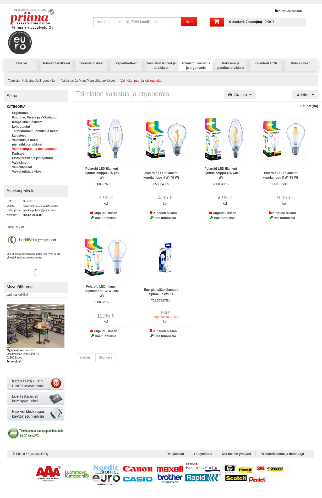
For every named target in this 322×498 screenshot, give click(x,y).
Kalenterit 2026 (265, 63)
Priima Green (300, 63)
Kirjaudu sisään (290, 11)
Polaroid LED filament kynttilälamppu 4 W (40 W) (221, 173)
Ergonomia (20, 113)
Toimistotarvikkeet (56, 63)
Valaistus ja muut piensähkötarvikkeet (27, 142)
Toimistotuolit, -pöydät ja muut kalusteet (35, 133)
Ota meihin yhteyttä (236, 454)
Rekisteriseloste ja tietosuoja (282, 454)
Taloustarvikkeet (91, 63)
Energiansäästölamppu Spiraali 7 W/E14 (161, 292)
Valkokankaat (22, 167)
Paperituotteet (126, 63)
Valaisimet (20, 162)
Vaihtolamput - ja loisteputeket (34, 149)
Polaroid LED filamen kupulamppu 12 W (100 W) (102, 291)
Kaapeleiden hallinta (27, 122)
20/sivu (238, 95)
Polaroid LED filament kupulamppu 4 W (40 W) (161, 175)
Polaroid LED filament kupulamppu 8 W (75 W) (280, 175)
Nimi (304, 95)
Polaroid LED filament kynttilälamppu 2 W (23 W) (102, 173)
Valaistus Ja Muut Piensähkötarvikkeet (88, 80)
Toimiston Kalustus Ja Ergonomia (31, 80)
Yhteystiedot (203, 454)
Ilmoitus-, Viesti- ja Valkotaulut (34, 117)
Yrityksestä (175, 454)
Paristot (18, 153)
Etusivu (21, 63)
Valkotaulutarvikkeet (27, 171)
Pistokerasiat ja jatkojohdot (32, 158)
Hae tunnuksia (105, 218)
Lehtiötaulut (21, 126)
